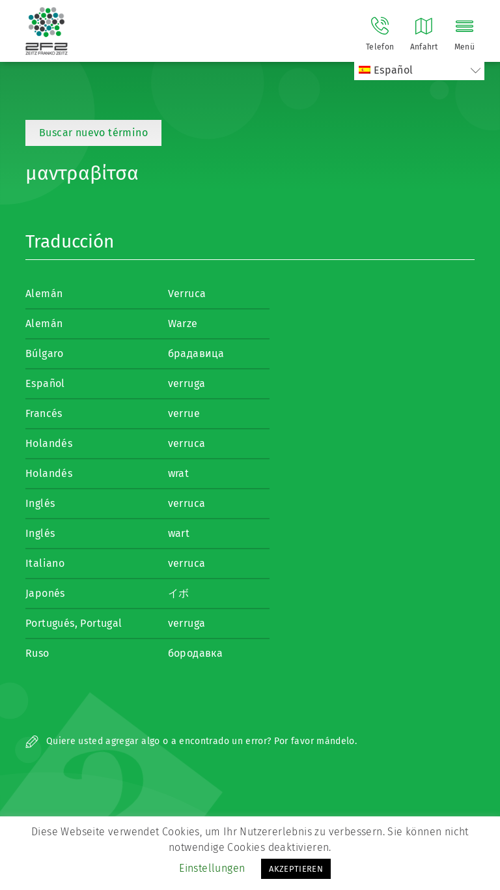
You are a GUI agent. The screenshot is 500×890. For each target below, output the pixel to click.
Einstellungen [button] (212, 868)
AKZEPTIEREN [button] (296, 869)
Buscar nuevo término (93, 132)
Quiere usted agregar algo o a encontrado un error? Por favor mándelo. (191, 741)
